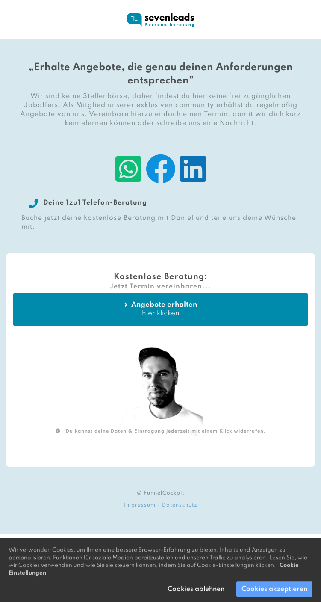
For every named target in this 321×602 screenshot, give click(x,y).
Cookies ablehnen (196, 592)
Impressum (140, 505)
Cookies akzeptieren (274, 592)
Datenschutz (179, 505)
